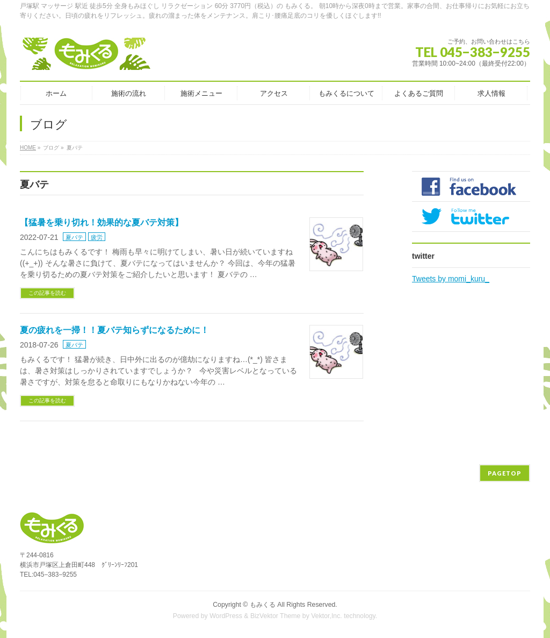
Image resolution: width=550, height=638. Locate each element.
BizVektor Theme (275, 616)
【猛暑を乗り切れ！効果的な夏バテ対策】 (101, 222)
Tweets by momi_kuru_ (450, 278)
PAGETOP (505, 473)
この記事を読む (47, 293)
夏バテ (74, 237)
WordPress (225, 616)
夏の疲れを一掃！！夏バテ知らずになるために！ (114, 330)
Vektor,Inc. (326, 616)
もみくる (263, 604)
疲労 (97, 237)
